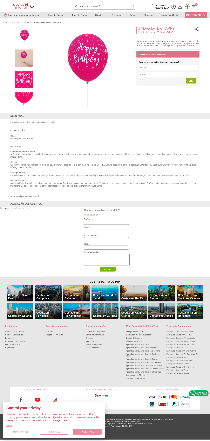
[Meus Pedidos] (187, 6)
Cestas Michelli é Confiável (15, 341)
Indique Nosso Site (12, 344)
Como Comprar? (92, 348)
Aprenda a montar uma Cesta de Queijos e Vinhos (142, 355)
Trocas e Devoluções (94, 344)
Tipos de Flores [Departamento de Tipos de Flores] (79, 15)
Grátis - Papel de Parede (135, 378)
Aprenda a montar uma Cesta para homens (143, 351)
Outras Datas (51, 332)
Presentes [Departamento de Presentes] (116, 15)
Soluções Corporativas (14, 335)
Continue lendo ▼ (186, 46)
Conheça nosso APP (134, 341)
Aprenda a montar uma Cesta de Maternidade (144, 366)
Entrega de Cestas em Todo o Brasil (180, 332)
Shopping (148, 15)
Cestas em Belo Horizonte (188, 314)
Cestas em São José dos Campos (189, 297)
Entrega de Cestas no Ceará (177, 364)
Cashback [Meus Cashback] (173, 6)
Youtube (37, 400)
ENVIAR (107, 269)
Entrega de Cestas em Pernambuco (180, 367)
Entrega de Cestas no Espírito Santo (180, 344)
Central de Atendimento (95, 335)
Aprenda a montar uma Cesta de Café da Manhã (145, 369)
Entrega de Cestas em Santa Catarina (181, 351)
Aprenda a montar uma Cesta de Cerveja (142, 359)
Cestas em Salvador (71, 297)
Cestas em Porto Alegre (160, 297)
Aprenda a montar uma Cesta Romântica (142, 348)
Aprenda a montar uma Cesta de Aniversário (143, 362)
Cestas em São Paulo (17, 297)
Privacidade (9, 338)
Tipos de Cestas (17, 22)
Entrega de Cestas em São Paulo (179, 335)
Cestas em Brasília (161, 315)
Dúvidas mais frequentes (95, 332)
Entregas (89, 338)
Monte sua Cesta (169, 15)
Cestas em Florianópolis (73, 314)
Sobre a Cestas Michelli (14, 332)
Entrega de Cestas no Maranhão (179, 361)
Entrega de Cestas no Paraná (177, 348)
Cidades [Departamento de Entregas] (99, 15)
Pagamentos (10, 348)
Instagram (54, 400)
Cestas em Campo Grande (132, 314)
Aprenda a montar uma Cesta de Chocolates (143, 372)
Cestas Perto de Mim (105, 281)
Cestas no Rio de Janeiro (103, 297)
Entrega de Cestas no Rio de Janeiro (180, 338)
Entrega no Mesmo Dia (135, 332)
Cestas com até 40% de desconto (139, 335)
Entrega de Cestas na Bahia (177, 370)
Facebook (20, 400)
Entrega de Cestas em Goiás (177, 373)
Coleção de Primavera (54, 335)
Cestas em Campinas (42, 297)
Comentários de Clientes (135, 375)
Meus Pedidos (91, 341)
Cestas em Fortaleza (42, 314)
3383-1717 (162, 7)
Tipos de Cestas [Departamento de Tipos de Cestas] (55, 15)
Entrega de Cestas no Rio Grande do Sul (182, 354)
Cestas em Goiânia (20, 315)
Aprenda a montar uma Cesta (137, 344)
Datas (132, 15)
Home (4, 22)
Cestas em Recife (132, 298)
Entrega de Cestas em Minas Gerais (180, 341)
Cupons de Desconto (134, 338)
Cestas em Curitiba (105, 315)
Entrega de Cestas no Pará (177, 357)
